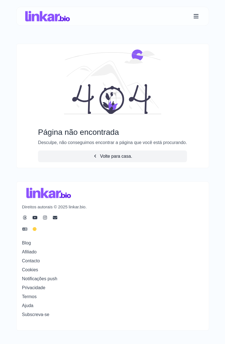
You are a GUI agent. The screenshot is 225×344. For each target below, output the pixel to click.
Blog (26, 243)
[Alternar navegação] (196, 16)
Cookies (30, 269)
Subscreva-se (35, 314)
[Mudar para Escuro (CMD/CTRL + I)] (34, 229)
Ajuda (28, 305)
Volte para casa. (112, 156)
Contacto (31, 260)
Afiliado (29, 251)
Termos (29, 296)
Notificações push (39, 278)
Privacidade (34, 287)
